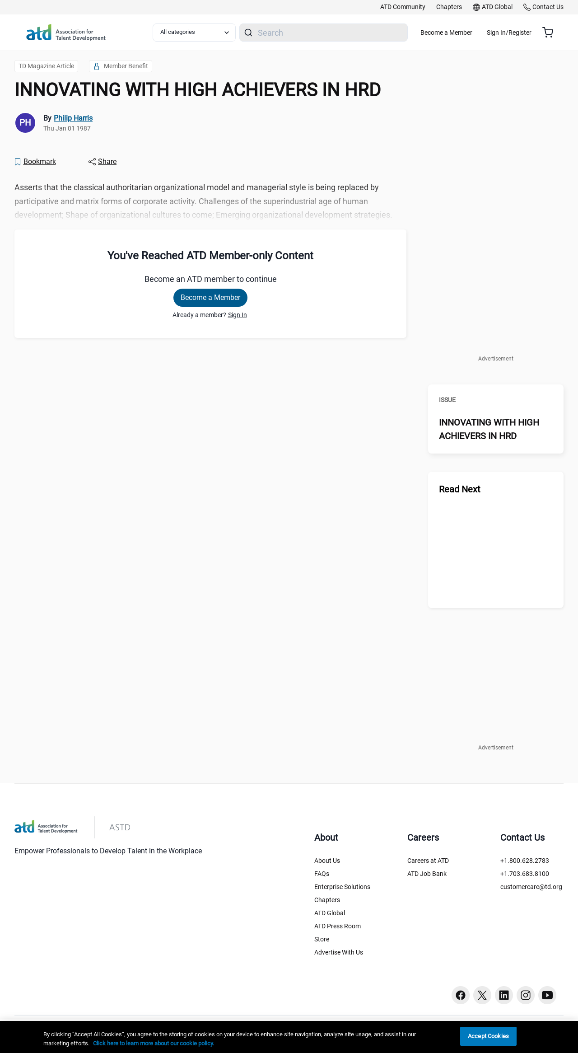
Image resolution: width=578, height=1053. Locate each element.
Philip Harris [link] (73, 118)
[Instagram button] (526, 995)
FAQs (321, 873)
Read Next (459, 489)
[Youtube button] (547, 995)
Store (321, 939)
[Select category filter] (200, 32)
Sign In (237, 314)
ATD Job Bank (427, 873)
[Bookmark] (34, 162)
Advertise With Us (338, 952)
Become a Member (473, 32)
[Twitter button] (482, 995)
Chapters (327, 899)
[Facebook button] (461, 995)
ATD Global (329, 913)
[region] (289, 1037)
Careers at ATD (428, 860)
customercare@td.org (531, 886)
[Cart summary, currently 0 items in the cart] (551, 32)
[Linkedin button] (504, 995)
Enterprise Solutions (342, 886)
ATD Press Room (337, 926)
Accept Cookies (488, 1036)
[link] (402, 7)
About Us (327, 860)
